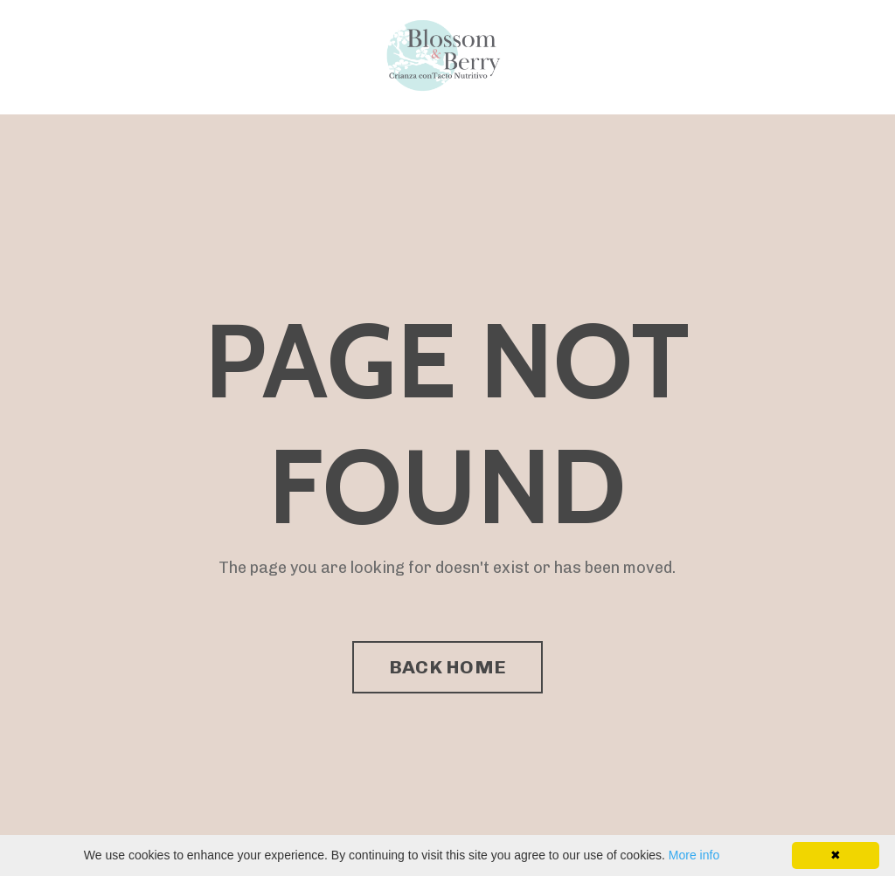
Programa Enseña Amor (120, 56)
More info (694, 855)
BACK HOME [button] (447, 667)
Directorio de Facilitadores (307, 56)
